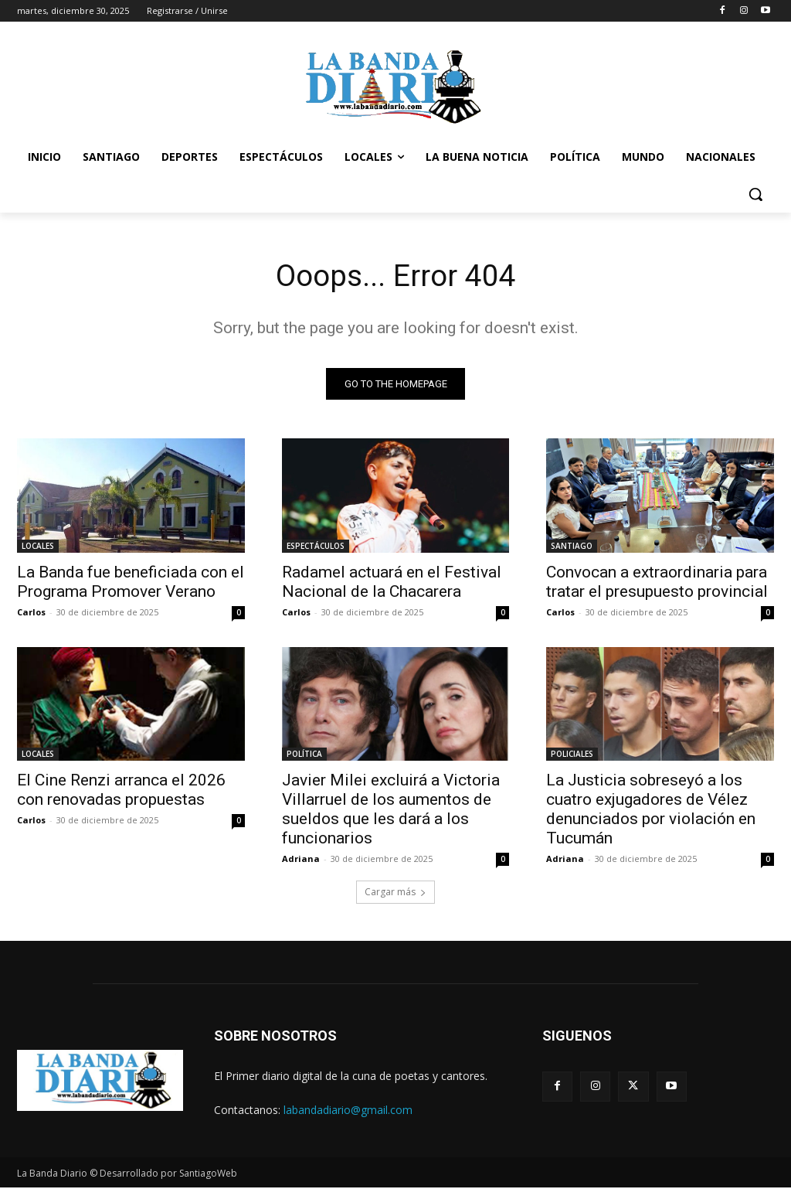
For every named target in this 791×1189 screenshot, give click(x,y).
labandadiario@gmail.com (347, 1111)
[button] (755, 194)
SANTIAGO (571, 546)
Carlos (31, 612)
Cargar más (395, 894)
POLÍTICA (304, 755)
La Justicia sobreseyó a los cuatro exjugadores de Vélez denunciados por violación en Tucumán (650, 810)
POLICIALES (572, 755)
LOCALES (38, 546)
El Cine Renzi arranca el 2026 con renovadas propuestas (121, 791)
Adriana (301, 860)
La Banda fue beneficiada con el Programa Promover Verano (130, 582)
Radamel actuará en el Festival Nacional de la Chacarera (391, 582)
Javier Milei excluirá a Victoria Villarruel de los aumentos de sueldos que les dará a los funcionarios (391, 810)
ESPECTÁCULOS (316, 546)
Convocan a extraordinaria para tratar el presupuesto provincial (657, 582)
